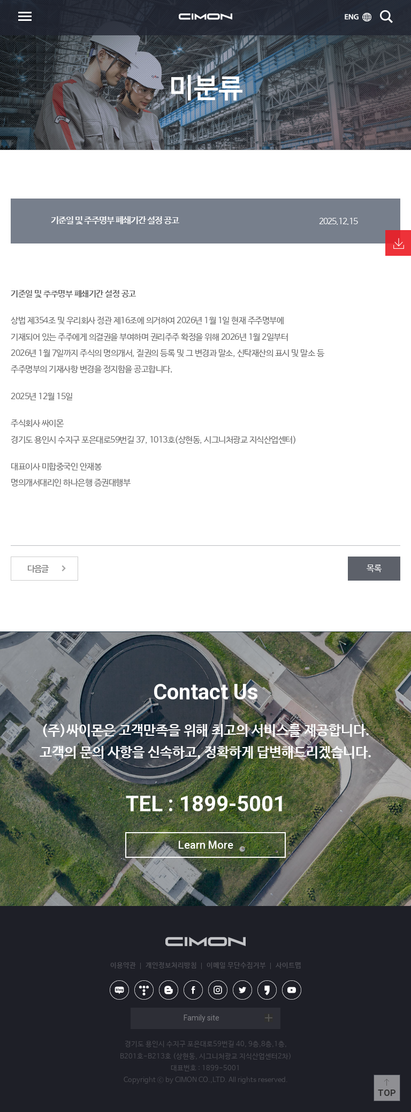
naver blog (119, 990)
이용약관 (123, 966)
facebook (193, 990)
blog (168, 990)
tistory (144, 990)
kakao (267, 990)
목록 (374, 568)
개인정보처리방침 (171, 966)
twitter (242, 990)
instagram (217, 990)
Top (387, 1093)
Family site (201, 1018)
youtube (291, 990)
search (386, 16)
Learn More (205, 845)
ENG (358, 17)
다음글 (37, 569)
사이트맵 (288, 966)
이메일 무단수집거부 (236, 966)
